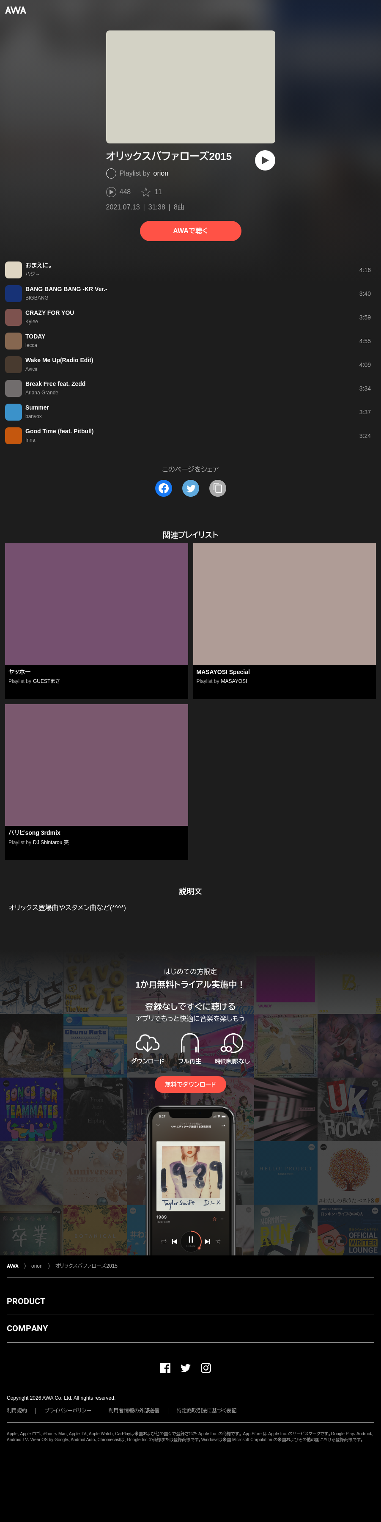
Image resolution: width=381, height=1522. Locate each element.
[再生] (265, 160)
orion (161, 173)
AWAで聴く (190, 230)
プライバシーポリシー (67, 1411)
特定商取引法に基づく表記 (207, 1411)
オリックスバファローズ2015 (86, 1266)
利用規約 (17, 1411)
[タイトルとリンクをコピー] (217, 488)
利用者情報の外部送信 (134, 1411)
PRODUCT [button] (26, 1301)
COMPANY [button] (27, 1328)
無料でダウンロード (190, 1084)
